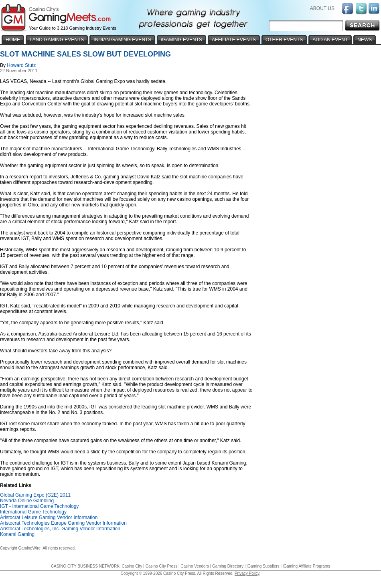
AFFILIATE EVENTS (234, 39)
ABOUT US (322, 8)
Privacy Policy (247, 573)
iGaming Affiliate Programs (306, 566)
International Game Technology (33, 512)
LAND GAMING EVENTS (57, 39)
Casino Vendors (194, 566)
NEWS (364, 39)
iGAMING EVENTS (181, 39)
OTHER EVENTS (284, 39)
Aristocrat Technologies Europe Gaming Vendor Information (63, 523)
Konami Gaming (17, 534)
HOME (13, 39)
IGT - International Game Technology (39, 506)
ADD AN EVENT (330, 39)
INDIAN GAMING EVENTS (122, 39)
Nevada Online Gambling (27, 500)
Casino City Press (161, 566)
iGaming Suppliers (263, 566)
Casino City (132, 566)
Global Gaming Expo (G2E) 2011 (35, 495)
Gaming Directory (227, 566)
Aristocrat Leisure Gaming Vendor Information (48, 517)
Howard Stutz (21, 65)
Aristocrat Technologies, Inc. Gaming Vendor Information (60, 528)
